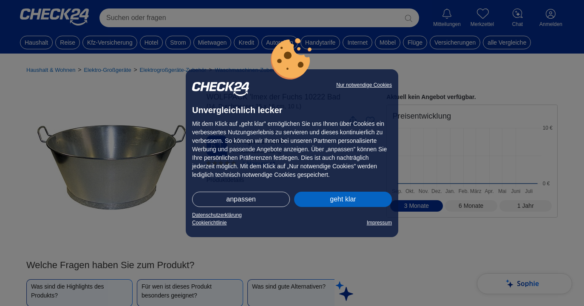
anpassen (240, 199)
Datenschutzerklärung (217, 215)
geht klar (343, 199)
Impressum (379, 223)
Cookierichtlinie (209, 223)
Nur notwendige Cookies (364, 85)
